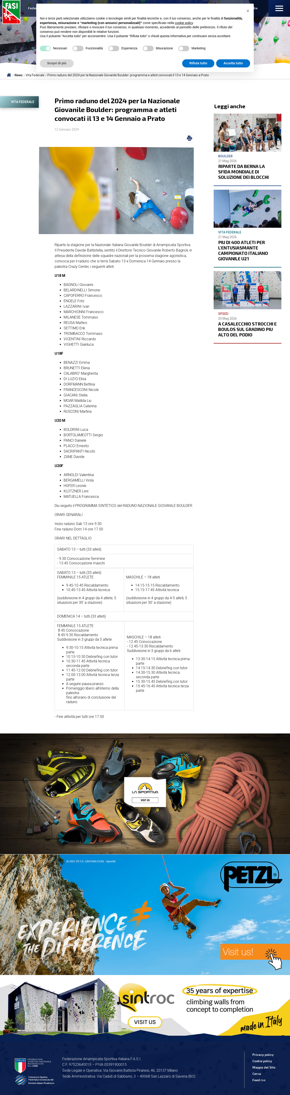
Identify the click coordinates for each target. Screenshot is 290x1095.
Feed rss (259, 1080)
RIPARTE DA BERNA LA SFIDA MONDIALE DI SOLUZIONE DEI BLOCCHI (243, 171)
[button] (247, 10)
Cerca (256, 1074)
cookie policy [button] (184, 23)
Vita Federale (22, 102)
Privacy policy (263, 1055)
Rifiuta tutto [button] (198, 63)
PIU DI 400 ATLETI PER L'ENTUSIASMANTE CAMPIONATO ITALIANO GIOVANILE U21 (243, 250)
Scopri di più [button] (56, 63)
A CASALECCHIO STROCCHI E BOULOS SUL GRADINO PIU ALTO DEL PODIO (247, 329)
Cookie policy (262, 1061)
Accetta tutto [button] (233, 63)
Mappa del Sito (263, 1067)
